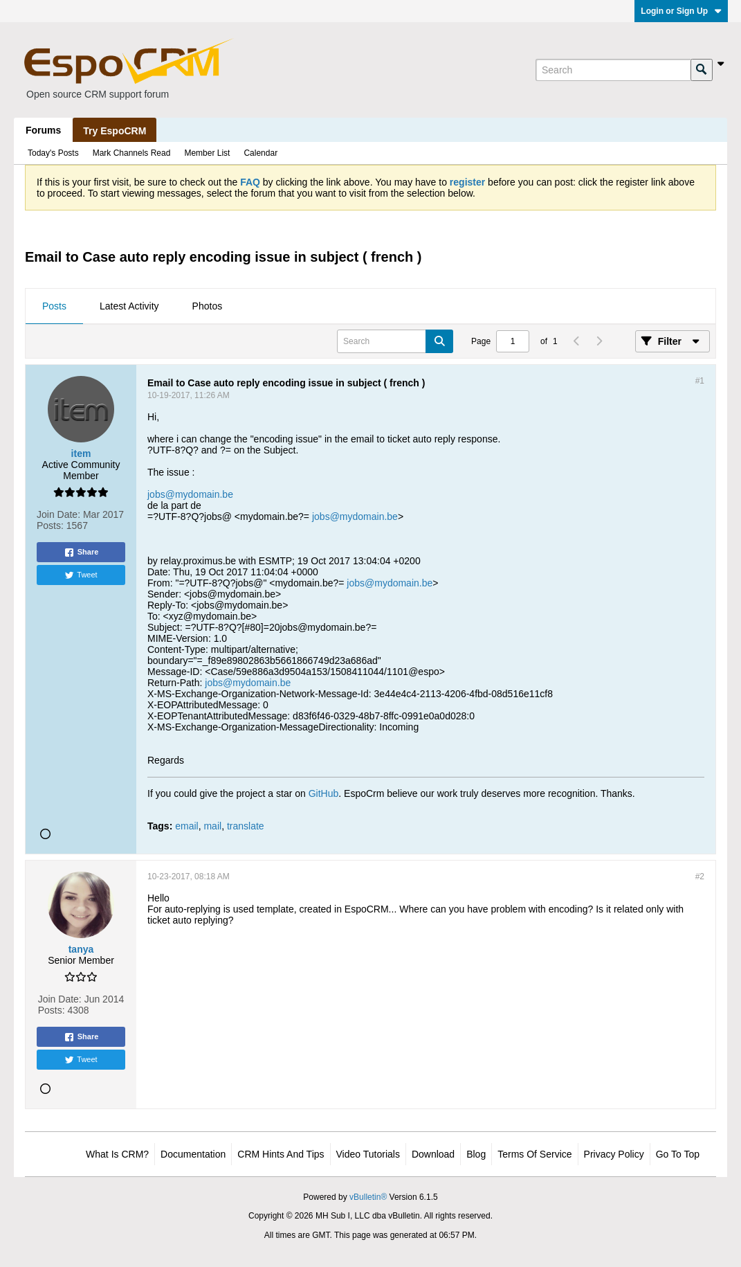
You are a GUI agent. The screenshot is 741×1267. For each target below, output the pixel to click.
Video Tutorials (368, 1154)
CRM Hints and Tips (280, 1154)
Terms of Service (534, 1154)
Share (81, 552)
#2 (699, 876)
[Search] (613, 70)
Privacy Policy (614, 1154)
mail (212, 826)
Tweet (80, 575)
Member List (207, 153)
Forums (43, 130)
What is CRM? (117, 1154)
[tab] (54, 307)
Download (433, 1154)
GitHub (324, 793)
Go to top (677, 1154)
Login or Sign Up (681, 11)
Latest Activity (129, 306)
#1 (699, 381)
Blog (476, 1154)
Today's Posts (53, 153)
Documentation (193, 1154)
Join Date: (58, 514)
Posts (54, 306)
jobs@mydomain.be (190, 494)
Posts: (50, 525)
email (186, 826)
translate (245, 826)
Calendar (260, 153)
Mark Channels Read (132, 153)
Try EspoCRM (114, 130)
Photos (207, 306)
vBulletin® (368, 1197)
